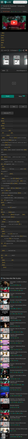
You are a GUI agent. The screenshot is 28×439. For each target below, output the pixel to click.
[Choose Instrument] (7, 70)
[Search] (25, 2)
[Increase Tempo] (8, 50)
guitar (3, 70)
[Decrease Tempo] (2, 50)
